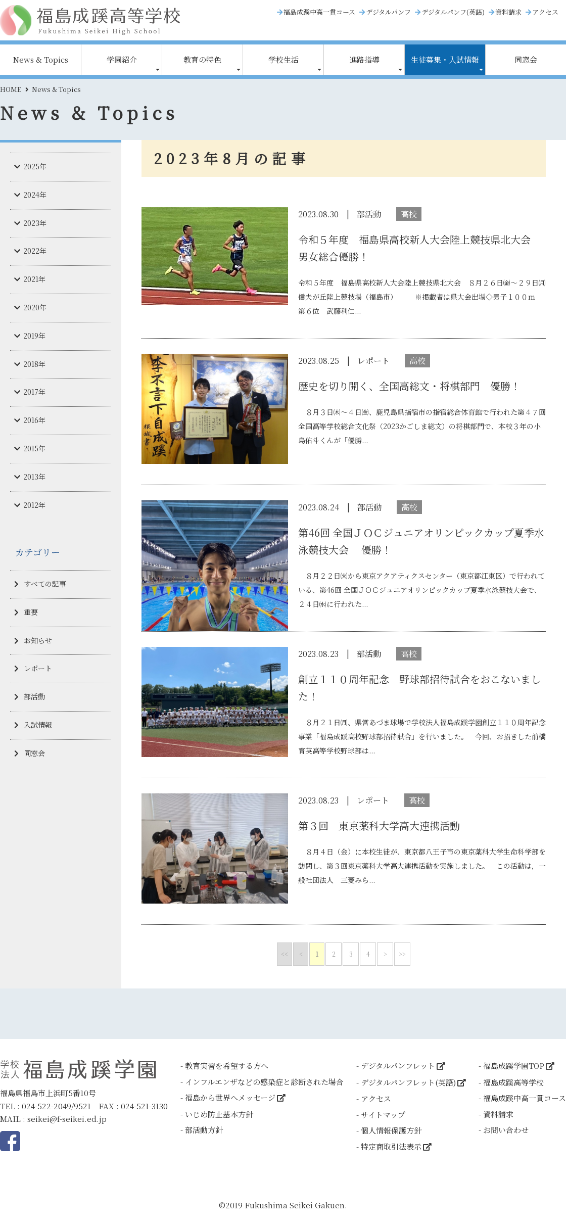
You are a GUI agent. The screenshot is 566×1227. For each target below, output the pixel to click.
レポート (38, 668)
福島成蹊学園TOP (513, 1065)
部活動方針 (204, 1129)
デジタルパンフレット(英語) (408, 1082)
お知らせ (38, 640)
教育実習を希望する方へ (226, 1065)
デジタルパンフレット (398, 1065)
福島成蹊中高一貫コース (319, 12)
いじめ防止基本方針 (219, 1114)
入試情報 (38, 725)
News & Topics (40, 59)
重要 (31, 612)
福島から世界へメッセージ (230, 1097)
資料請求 (508, 12)
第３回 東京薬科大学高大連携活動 (379, 825)
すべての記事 (45, 584)
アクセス (545, 12)
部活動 (34, 696)
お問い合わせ (506, 1129)
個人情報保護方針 (391, 1130)
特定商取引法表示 (391, 1146)
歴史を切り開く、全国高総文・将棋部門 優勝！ (409, 386)
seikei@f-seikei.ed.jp (67, 1118)
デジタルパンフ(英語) (453, 12)
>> (402, 954)
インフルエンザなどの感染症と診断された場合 (264, 1081)
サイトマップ (383, 1114)
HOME (10, 89)
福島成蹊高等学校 (513, 1082)
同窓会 (525, 59)
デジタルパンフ (388, 12)
